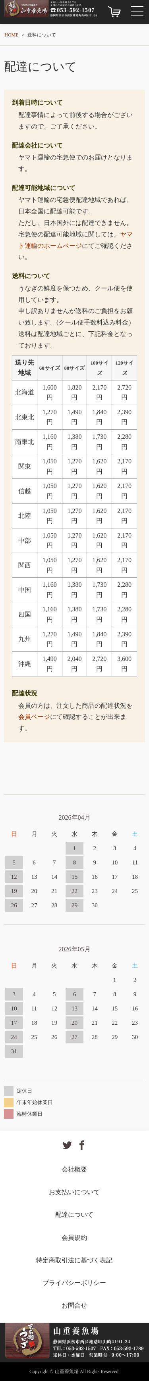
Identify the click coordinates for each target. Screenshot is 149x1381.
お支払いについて (74, 1192)
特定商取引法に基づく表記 (74, 1260)
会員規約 (74, 1237)
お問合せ (74, 1305)
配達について (74, 1214)
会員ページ (34, 716)
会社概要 (74, 1169)
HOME (11, 35)
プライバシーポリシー (74, 1282)
